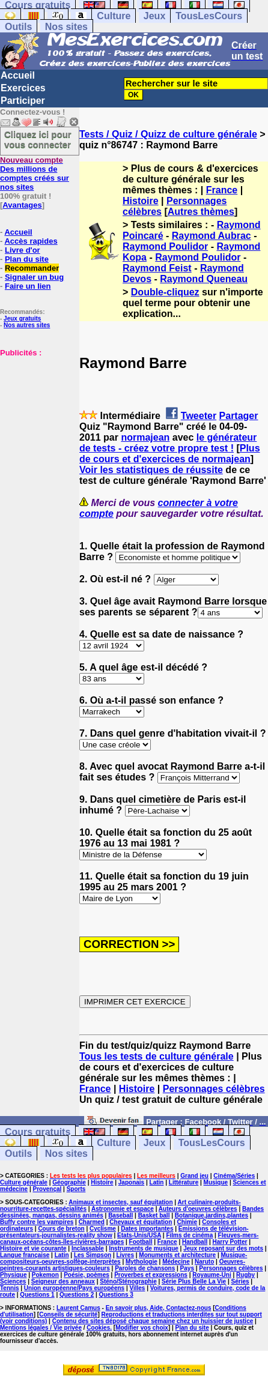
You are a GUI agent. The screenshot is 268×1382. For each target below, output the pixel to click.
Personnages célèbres (214, 1089)
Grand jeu (194, 1175)
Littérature (183, 1182)
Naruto (204, 1261)
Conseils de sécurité (68, 1314)
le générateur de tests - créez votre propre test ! (168, 442)
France (221, 190)
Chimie (187, 1222)
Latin (157, 1182)
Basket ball (154, 1215)
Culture (113, 16)
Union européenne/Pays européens (74, 1288)
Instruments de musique (143, 1248)
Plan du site (27, 259)
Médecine (176, 1261)
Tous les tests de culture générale (156, 1056)
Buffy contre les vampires (36, 1222)
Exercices (23, 88)
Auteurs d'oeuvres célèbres (198, 1208)
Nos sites (66, 27)
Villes (137, 1288)
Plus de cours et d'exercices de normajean (169, 453)
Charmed (92, 1222)
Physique (13, 1275)
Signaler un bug (34, 277)
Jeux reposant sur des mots (223, 1248)
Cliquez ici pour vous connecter (38, 139)
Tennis (9, 1288)
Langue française (24, 1255)
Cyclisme (103, 1228)
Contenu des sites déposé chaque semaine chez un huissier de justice (153, 1321)
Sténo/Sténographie (128, 1281)
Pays (187, 1268)
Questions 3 (116, 1294)
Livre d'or (22, 250)
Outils (18, 27)
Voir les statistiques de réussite (151, 470)
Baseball (120, 1215)
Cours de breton (61, 1228)
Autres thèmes (201, 212)
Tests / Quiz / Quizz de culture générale (168, 134)
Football (141, 1242)
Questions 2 (76, 1294)
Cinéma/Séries (234, 1175)
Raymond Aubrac (211, 236)
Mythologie (141, 1261)
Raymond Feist (157, 268)
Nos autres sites (27, 325)
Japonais (131, 1182)
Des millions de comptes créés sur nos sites (34, 173)
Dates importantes (147, 1228)
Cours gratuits (37, 1132)
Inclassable (88, 1248)
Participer (23, 100)
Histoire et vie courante (33, 1248)
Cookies (98, 1327)
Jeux (154, 16)
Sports (76, 1189)
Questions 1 (37, 1294)
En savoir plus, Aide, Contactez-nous (159, 1308)
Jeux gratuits (22, 318)
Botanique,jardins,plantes (211, 1215)
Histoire (141, 201)
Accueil (18, 75)
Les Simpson (92, 1255)
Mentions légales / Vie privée (41, 1327)
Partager (238, 416)
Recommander (32, 268)
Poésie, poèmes (86, 1275)
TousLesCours (208, 16)
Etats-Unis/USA (139, 1235)
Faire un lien (28, 286)
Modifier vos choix (141, 1327)
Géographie (69, 1182)
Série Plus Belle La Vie (194, 1281)
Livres (124, 1255)
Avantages (21, 205)
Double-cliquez (165, 292)
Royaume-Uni (211, 1275)
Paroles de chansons (145, 1268)
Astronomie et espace (122, 1208)
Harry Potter (230, 1242)
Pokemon (45, 1275)
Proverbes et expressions (150, 1275)
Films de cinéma (189, 1235)
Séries (240, 1281)
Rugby (245, 1275)
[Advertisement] (36, 417)
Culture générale (23, 1182)
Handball (194, 1242)
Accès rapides (30, 241)
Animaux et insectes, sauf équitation (120, 1202)
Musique (216, 1182)
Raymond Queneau (204, 279)
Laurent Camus (78, 1308)
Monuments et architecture (177, 1255)
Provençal (47, 1189)
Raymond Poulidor (165, 246)
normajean (145, 437)
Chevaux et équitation (140, 1222)
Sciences (13, 1281)
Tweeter (198, 416)
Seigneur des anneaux (63, 1281)
